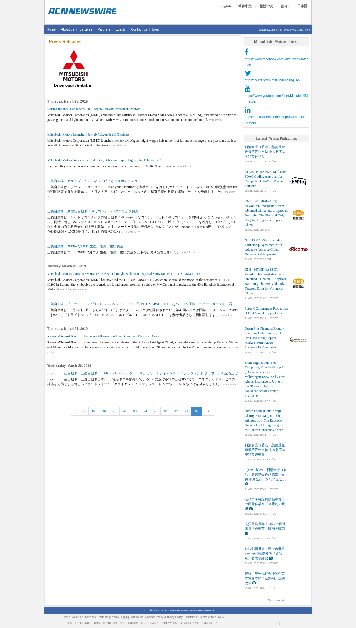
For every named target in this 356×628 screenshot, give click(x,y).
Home (51, 29)
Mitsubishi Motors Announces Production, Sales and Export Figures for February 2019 (105, 160)
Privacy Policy (174, 617)
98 (186, 411)
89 (93, 411)
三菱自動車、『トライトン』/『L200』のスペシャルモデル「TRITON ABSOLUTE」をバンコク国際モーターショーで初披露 (139, 304)
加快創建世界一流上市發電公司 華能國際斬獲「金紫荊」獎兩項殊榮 (265, 553)
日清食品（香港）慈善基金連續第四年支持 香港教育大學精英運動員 (265, 450)
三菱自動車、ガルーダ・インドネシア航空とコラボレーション (94, 181)
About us (67, 29)
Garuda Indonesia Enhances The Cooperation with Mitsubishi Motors (93, 109)
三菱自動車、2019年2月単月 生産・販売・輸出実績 (85, 246)
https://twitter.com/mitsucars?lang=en (272, 80)
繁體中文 (266, 6)
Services (86, 29)
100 (207, 411)
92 (124, 411)
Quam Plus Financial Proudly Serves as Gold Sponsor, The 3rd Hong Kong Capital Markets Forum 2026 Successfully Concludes (264, 338)
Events (120, 29)
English (225, 6)
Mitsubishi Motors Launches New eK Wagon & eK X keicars (88, 134)
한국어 (286, 6)
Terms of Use (208, 617)
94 (145, 411)
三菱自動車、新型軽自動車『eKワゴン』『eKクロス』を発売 (93, 211)
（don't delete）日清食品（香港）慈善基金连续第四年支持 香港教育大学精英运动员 (266, 474)
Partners (104, 29)
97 (176, 411)
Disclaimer (191, 617)
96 (165, 411)
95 (155, 411)
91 (114, 411)
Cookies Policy (154, 617)
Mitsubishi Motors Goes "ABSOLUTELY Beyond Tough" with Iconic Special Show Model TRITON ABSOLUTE (124, 274)
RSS (221, 617)
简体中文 (245, 6)
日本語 (302, 6)
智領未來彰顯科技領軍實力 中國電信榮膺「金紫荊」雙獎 (265, 504)
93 (135, 411)
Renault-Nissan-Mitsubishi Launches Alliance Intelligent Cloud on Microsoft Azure (103, 336)
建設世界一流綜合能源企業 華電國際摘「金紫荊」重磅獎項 (265, 578)
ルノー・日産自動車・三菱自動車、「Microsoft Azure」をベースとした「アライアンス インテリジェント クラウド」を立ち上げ (142, 373)
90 (104, 411)
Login (156, 29)
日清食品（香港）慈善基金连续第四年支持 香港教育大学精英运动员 (265, 151)
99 (196, 411)
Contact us (139, 29)
